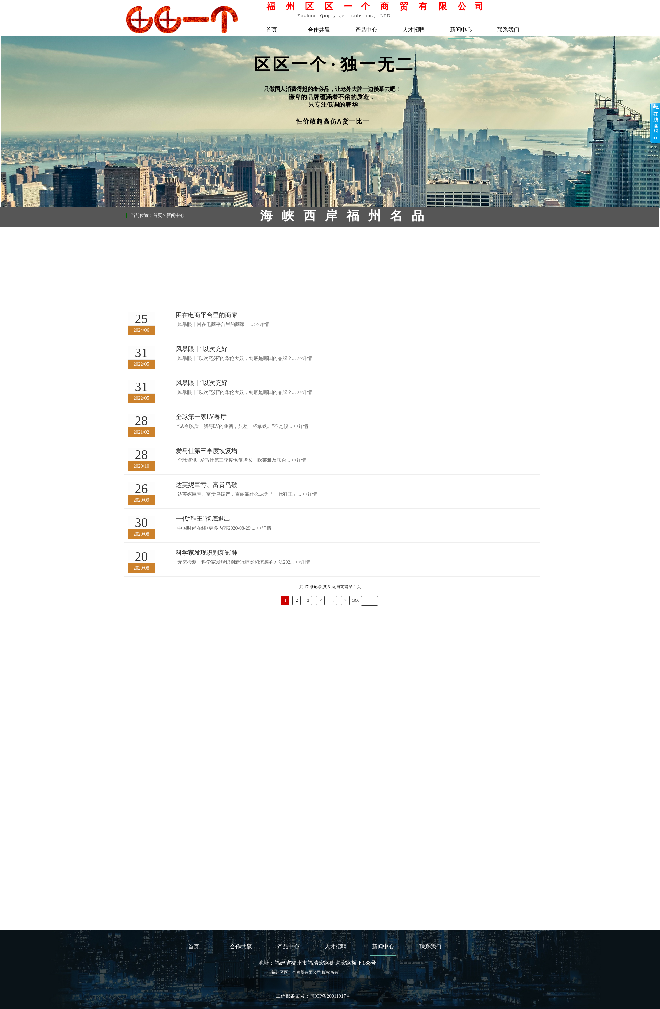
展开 (655, 122)
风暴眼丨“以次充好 (202, 348)
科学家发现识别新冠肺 (207, 552)
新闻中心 (461, 30)
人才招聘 (414, 30)
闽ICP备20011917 (328, 996)
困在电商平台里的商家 (207, 315)
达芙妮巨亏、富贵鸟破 (207, 484)
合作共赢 (319, 30)
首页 (271, 30)
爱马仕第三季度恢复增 (207, 450)
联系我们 (508, 30)
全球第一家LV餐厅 (201, 416)
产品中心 (366, 30)
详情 (261, 324)
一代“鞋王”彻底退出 (203, 518)
